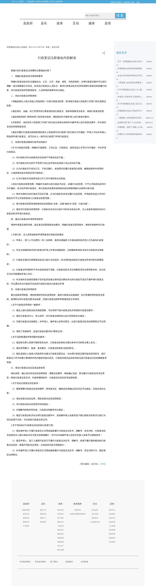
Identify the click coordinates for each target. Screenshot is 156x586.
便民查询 (95, 518)
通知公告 (60, 522)
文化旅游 (112, 542)
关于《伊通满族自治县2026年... (130, 61)
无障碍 (112, 2)
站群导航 (126, 2)
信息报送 (118, 2)
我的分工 (43, 518)
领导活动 (26, 514)
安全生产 (60, 546)
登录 (132, 2)
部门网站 (55, 562)
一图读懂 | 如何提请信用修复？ (130, 83)
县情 (108, 23)
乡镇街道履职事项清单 (78, 514)
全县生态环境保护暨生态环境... (130, 76)
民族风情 (112, 538)
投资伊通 (112, 534)
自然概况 (112, 514)
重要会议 (26, 522)
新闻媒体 (70, 562)
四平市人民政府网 (56, 2)
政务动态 (60, 510)
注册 (137, 2)
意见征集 (95, 510)
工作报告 (26, 526)
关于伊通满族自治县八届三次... (130, 104)
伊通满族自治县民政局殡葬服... (130, 69)
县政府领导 (26, 510)
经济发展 (112, 530)
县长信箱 (95, 514)
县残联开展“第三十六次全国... (130, 123)
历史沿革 (112, 518)
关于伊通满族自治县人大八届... (130, 90)
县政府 (28, 23)
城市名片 (112, 510)
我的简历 (43, 514)
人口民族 (112, 526)
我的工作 (43, 510)
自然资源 (112, 522)
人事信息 (60, 526)
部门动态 (60, 518)
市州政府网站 (25, 562)
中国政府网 (31, 2)
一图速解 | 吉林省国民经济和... (130, 118)
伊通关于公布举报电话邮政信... (130, 134)
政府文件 (60, 530)
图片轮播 (60, 550)
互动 (76, 23)
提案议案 (60, 542)
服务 (92, 23)
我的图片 (43, 522)
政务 (60, 23)
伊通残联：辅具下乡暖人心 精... (131, 127)
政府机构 (26, 518)
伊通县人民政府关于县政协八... (130, 97)
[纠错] (103, 464)
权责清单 (77, 510)
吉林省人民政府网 (42, 2)
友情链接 (86, 562)
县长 (44, 23)
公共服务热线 (95, 522)
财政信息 (60, 534)
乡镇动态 (60, 514)
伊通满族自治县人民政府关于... (130, 111)
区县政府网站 (40, 562)
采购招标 (60, 538)
